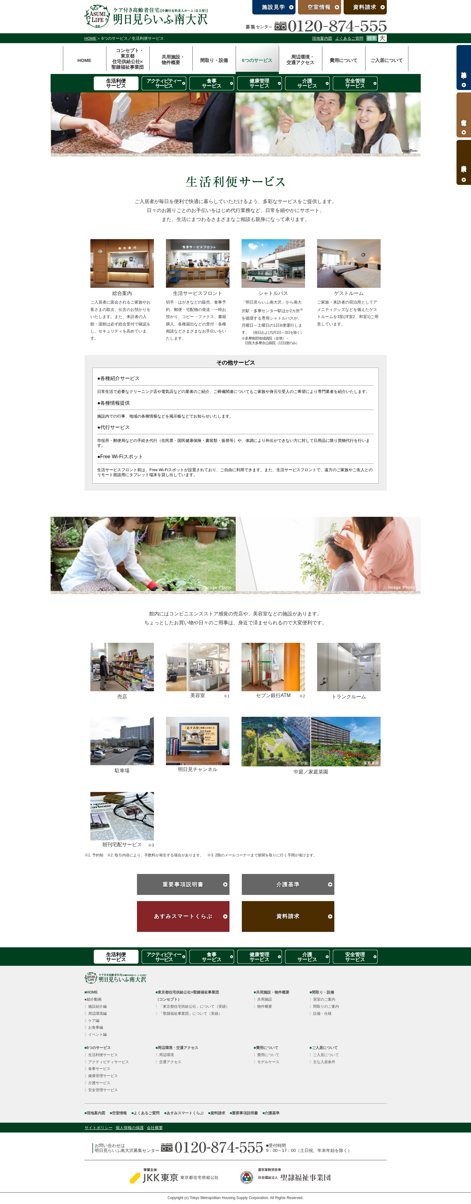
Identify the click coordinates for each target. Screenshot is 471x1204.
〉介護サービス (97, 1083)
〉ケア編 (92, 1020)
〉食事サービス (97, 1069)
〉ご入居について (324, 1055)
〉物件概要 (263, 1006)
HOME (91, 38)
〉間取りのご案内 (324, 1006)
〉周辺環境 (164, 1055)
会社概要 (155, 1127)
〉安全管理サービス (101, 1090)
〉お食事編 (94, 1027)
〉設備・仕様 (320, 1013)
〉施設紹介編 (96, 1006)
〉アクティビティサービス (107, 1062)
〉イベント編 (96, 1034)
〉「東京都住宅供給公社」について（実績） (192, 1006)
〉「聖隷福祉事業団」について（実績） (188, 1013)
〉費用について (266, 1055)
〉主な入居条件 (322, 1062)
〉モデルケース (266, 1062)
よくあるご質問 (349, 38)
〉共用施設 (263, 999)
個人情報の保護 (130, 1127)
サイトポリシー (99, 1127)
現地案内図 (322, 38)
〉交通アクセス (168, 1062)
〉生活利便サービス (101, 1055)
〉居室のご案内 (322, 999)
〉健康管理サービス (101, 1076)
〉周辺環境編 (96, 1013)
